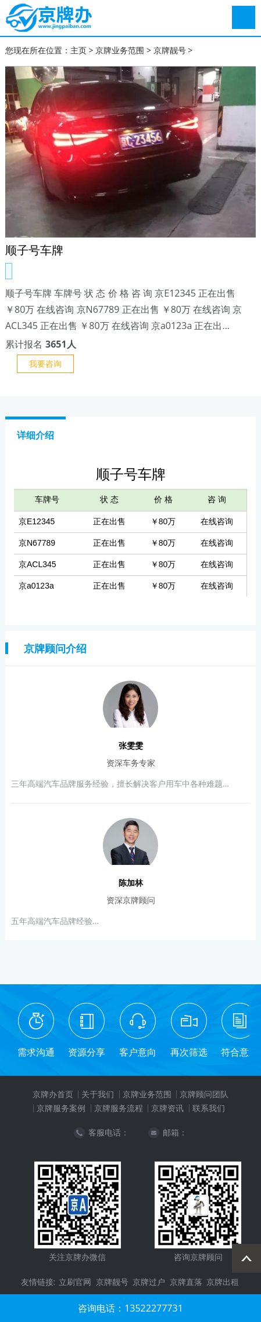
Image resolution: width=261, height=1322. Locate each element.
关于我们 (97, 1094)
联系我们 (208, 1107)
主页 (78, 50)
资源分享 (86, 1052)
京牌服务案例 (61, 1107)
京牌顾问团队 (204, 1094)
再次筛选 (189, 1052)
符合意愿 (239, 1052)
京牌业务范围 (119, 50)
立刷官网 (75, 1281)
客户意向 (137, 1052)
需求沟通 (36, 1052)
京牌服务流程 (118, 1107)
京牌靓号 (169, 50)
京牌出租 (222, 1281)
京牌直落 (186, 1281)
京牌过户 (149, 1281)
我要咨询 (45, 363)
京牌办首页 (53, 1094)
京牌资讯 (167, 1107)
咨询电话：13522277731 (130, 1308)
